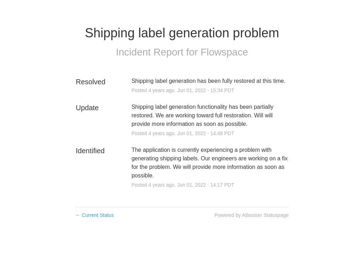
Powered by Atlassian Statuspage (251, 215)
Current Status (94, 215)
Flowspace (224, 52)
